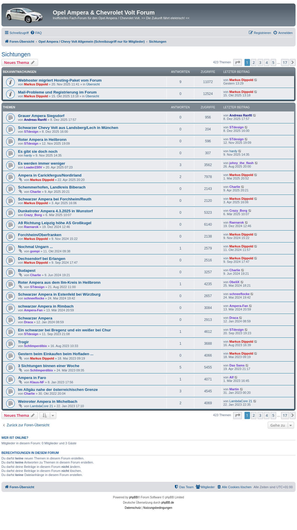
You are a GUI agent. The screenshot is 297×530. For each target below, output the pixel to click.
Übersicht (92, 84)
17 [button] (285, 62)
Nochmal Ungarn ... (35, 247)
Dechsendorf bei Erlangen (41, 258)
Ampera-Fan (33, 310)
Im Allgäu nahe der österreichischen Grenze (58, 389)
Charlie (35, 191)
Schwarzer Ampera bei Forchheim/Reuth (54, 199)
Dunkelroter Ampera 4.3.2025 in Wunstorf (55, 211)
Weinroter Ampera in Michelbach (47, 401)
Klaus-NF (37, 382)
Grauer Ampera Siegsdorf (41, 116)
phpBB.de (167, 502)
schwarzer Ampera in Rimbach (46, 306)
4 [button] (267, 62)
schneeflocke (34, 298)
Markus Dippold (36, 84)
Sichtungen (15, 54)
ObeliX (234, 282)
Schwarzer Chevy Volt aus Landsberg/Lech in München (68, 127)
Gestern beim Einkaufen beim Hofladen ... (55, 354)
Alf (231, 377)
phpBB (133, 497)
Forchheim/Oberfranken (39, 235)
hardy (28, 155)
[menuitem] (36, 32)
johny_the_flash (241, 163)
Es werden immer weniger (41, 163)
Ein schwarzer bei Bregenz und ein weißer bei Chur (64, 330)
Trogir (23, 342)
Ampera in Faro (32, 378)
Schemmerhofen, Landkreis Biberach (52, 187)
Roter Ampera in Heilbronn (42, 139)
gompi (35, 251)
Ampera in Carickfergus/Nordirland (50, 175)
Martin (234, 389)
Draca (28, 322)
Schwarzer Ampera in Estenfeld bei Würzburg (59, 294)
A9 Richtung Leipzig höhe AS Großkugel (54, 223)
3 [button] (260, 62)
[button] (237, 62)
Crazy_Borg (33, 215)
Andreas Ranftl (35, 119)
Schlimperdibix (35, 346)
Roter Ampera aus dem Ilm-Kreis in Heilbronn (59, 282)
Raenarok (31, 227)
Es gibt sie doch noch (37, 151)
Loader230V (33, 167)
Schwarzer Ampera (35, 318)
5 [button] (273, 62)
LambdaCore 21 (41, 406)
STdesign (31, 131)
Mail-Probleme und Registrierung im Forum (57, 92)
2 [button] (254, 62)
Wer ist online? (14, 437)
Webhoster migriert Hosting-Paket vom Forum (60, 80)
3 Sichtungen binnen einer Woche (48, 366)
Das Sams (237, 365)
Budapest (26, 270)
